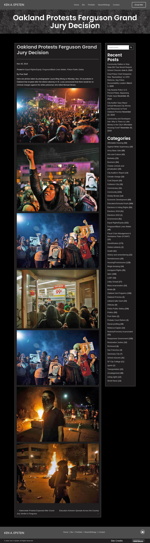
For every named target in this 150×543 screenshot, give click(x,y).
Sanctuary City (113, 354)
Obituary (110, 305)
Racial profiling (113, 324)
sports (109, 365)
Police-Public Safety (75, 70)
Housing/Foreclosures (116, 262)
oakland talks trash (115, 301)
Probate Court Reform (116, 320)
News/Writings (90, 532)
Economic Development (117, 200)
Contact (102, 532)
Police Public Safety (115, 309)
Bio (71, 532)
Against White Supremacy (118, 147)
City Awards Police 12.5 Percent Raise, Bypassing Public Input (118, 93)
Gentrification (112, 243)
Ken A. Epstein (14, 4)
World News (112, 381)
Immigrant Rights (114, 270)
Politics (110, 312)
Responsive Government (117, 338)
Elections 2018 (113, 211)
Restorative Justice (115, 342)
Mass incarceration (115, 286)
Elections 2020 (113, 215)
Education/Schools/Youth (117, 203)
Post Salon (111, 316)
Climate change (113, 177)
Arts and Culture (114, 154)
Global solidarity (114, 247)
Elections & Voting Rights (117, 207)
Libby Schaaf (112, 282)
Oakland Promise (114, 297)
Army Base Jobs (114, 151)
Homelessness (113, 259)
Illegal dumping (113, 266)
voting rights (112, 377)
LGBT (109, 278)
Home (65, 532)
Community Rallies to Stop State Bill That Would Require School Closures (119, 67)
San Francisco (113, 350)
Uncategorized (113, 373)
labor (109, 274)
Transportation (113, 369)
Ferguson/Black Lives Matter (54, 70)
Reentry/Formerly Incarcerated (120, 332)
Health (110, 251)
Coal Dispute (112, 181)
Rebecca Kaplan (114, 328)
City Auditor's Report (115, 173)
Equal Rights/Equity (33, 70)
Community (112, 192)
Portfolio (78, 532)
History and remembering (117, 255)
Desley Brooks (113, 196)
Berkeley (111, 158)
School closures (114, 358)
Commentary (112, 188)
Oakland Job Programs (117, 293)
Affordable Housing (115, 143)
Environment (112, 219)
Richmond (111, 346)
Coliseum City (113, 184)
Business (111, 162)
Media (109, 289)
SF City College (113, 362)
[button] (139, 5)
